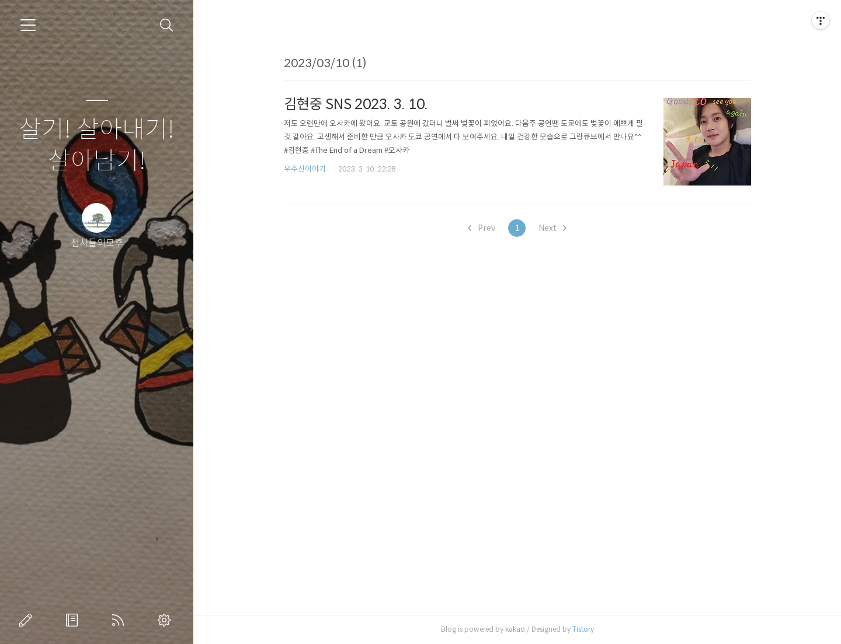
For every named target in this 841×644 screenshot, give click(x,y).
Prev (481, 228)
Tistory (583, 629)
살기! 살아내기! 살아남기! (97, 146)
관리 (166, 620)
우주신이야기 (305, 169)
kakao (515, 629)
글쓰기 (28, 620)
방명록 (74, 620)
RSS (120, 620)
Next (552, 228)
